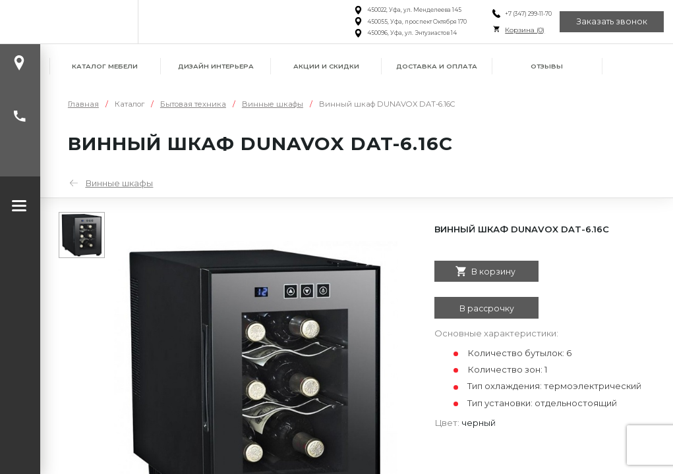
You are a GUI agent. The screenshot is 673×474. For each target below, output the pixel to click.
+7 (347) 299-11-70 (527, 14)
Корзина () (524, 30)
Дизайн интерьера (216, 66)
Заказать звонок (611, 21)
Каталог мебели (105, 66)
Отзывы (547, 66)
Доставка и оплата (436, 66)
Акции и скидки (326, 66)
